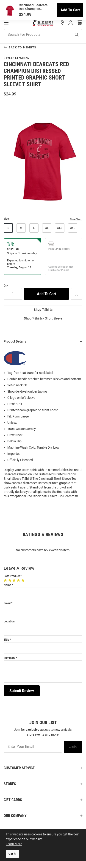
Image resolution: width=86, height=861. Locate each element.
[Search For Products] (32, 34)
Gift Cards (13, 800)
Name (7, 585)
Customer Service (19, 768)
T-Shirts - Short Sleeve (43, 318)
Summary (9, 658)
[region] (43, 424)
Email (7, 603)
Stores (10, 784)
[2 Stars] (10, 580)
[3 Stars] (14, 580)
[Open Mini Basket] (79, 22)
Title (6, 639)
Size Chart (76, 219)
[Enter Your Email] (33, 747)
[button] (62, 22)
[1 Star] (6, 580)
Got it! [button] (12, 853)
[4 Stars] (19, 580)
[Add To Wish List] (76, 294)
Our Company (15, 816)
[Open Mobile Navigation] (6, 22)
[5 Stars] (23, 580)
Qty (6, 285)
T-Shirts (43, 309)
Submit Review (21, 691)
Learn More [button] (14, 844)
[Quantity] (13, 294)
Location (9, 621)
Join (73, 747)
